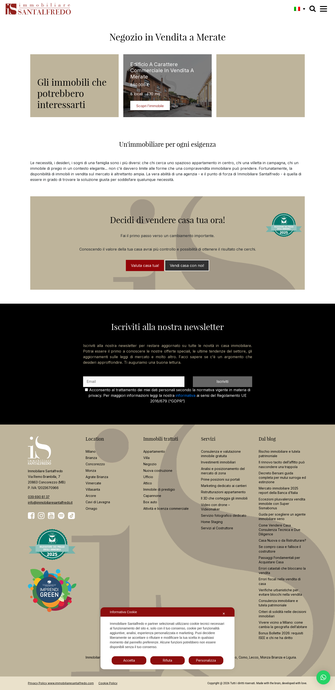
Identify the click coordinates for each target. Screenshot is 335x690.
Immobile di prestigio (159, 489)
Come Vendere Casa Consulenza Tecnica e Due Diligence (279, 529)
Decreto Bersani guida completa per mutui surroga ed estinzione (282, 477)
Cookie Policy (107, 683)
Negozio (150, 464)
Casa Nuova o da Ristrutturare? (282, 540)
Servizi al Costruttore (217, 528)
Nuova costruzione (157, 470)
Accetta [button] (129, 660)
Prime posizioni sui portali (220, 479)
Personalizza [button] (206, 660)
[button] (300, 8)
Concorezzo (95, 464)
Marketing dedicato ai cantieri (224, 486)
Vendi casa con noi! (187, 265)
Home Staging (212, 522)
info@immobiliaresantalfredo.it (50, 502)
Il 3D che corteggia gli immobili (224, 498)
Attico (147, 483)
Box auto (150, 502)
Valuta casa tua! (145, 265)
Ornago (91, 508)
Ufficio (148, 477)
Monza (91, 470)
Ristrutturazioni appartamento (223, 492)
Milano (91, 451)
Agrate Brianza (97, 477)
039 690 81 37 (39, 497)
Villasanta (93, 489)
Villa (146, 458)
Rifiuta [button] (167, 660)
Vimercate (93, 483)
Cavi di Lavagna (98, 502)
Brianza (91, 458)
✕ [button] (223, 613)
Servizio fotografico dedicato (223, 515)
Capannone (152, 496)
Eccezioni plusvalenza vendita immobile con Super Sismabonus (282, 503)
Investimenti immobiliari (218, 462)
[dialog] (167, 638)
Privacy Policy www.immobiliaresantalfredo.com (61, 683)
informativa (185, 395)
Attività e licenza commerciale (166, 508)
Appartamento (154, 451)
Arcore (91, 496)
